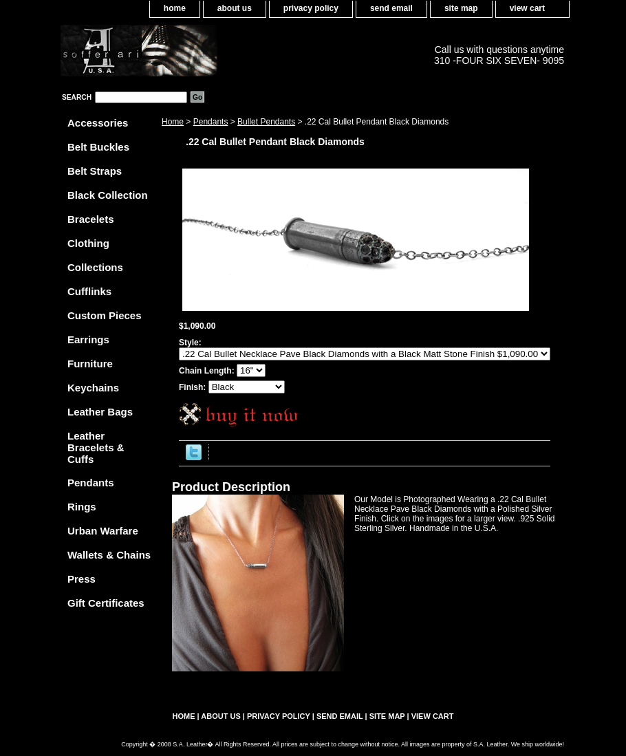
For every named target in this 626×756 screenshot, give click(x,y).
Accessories (97, 123)
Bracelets (90, 219)
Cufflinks (89, 291)
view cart (527, 8)
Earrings (88, 339)
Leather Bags (100, 412)
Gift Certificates (105, 603)
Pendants (210, 122)
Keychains (93, 387)
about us (234, 8)
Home (173, 122)
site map (461, 8)
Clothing (88, 243)
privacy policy (310, 8)
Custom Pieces (104, 315)
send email (391, 8)
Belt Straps (94, 171)
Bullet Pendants (266, 122)
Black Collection (107, 195)
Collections (95, 267)
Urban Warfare (102, 531)
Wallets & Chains (109, 555)
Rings (81, 506)
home (175, 8)
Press (81, 579)
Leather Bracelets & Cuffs (96, 447)
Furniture (90, 363)
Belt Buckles (98, 147)
